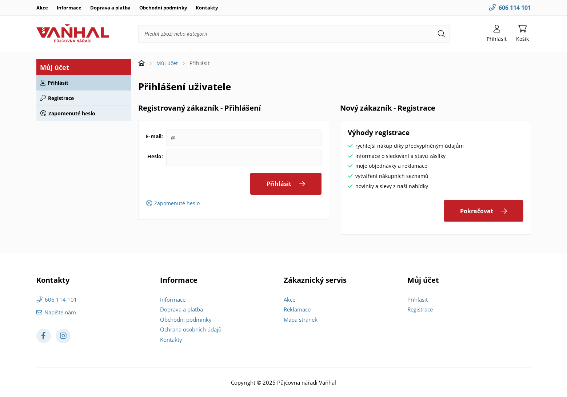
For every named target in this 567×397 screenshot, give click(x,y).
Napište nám (60, 312)
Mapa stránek (301, 319)
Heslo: (155, 156)
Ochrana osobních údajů (190, 329)
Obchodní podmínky (163, 7)
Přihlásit (58, 82)
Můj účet (167, 63)
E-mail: (154, 136)
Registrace (61, 98)
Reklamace (297, 309)
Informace (69, 7)
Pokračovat (476, 211)
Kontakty (207, 7)
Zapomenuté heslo (71, 113)
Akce (42, 7)
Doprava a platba (110, 7)
